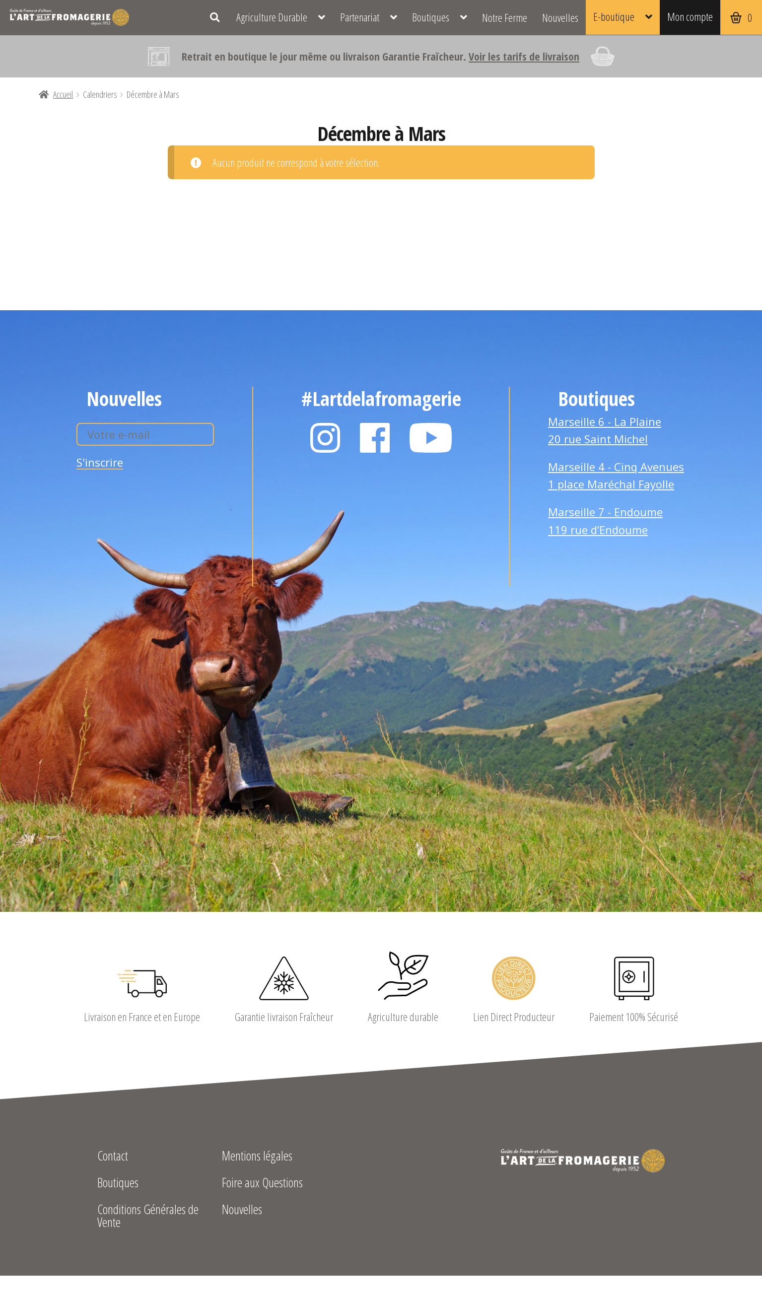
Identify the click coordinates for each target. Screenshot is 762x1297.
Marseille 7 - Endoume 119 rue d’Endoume (605, 520)
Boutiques (430, 17)
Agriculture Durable (271, 17)
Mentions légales (257, 1156)
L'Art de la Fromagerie (69, 17)
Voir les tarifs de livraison (524, 56)
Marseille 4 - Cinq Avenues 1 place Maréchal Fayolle (616, 475)
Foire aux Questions (262, 1183)
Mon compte (690, 16)
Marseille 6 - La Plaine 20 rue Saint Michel (604, 430)
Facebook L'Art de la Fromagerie (375, 438)
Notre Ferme (504, 17)
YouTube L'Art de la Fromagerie (431, 438)
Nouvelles (560, 17)
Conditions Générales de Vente (148, 1217)
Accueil (63, 94)
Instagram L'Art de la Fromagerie (325, 438)
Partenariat (359, 17)
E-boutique (613, 16)
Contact (112, 1156)
